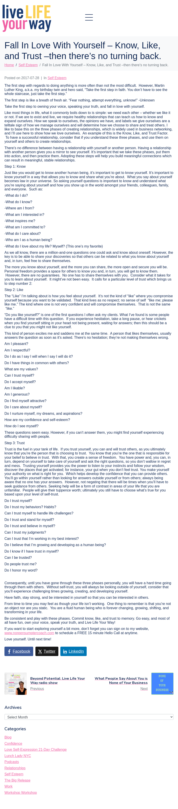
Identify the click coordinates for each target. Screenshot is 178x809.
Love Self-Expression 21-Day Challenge (35, 749)
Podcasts (11, 762)
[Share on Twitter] (46, 651)
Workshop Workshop (20, 793)
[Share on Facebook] (18, 651)
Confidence (13, 743)
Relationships (15, 768)
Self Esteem (57, 78)
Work (8, 786)
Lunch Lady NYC (17, 756)
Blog (8, 737)
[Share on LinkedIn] (73, 651)
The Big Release (17, 780)
